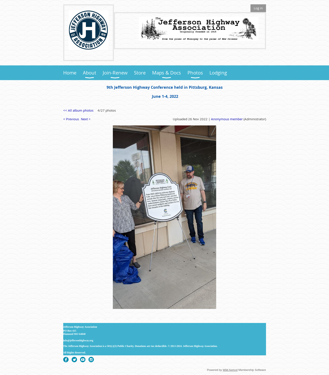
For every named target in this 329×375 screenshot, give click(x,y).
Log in (258, 8)
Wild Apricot (230, 370)
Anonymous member (227, 119)
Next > (86, 119)
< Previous (71, 119)
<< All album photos (78, 110)
